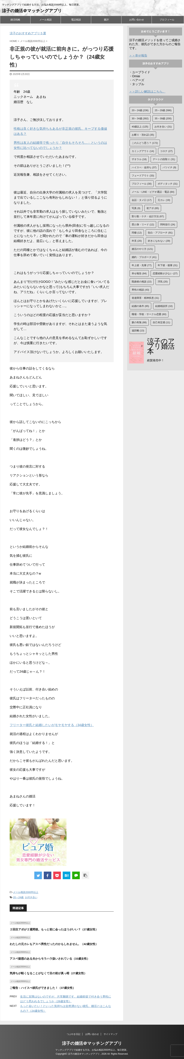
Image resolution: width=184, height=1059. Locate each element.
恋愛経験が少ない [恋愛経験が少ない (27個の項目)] (165, 273)
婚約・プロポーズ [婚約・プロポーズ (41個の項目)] (144, 257)
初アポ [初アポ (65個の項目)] (152, 208)
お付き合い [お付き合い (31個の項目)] (163, 126)
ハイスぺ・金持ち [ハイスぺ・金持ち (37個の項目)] (144, 167)
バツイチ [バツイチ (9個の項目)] (169, 167)
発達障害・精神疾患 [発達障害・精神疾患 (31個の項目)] (145, 297)
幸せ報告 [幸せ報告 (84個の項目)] (139, 273)
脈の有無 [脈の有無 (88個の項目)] (139, 322)
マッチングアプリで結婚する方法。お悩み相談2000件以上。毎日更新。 (92, 1050)
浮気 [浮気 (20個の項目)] (163, 281)
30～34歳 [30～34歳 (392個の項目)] (140, 118)
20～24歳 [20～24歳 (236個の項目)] (140, 110)
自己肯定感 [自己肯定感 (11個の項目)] (161, 322)
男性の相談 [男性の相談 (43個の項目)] (140, 289)
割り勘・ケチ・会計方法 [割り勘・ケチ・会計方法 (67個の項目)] (148, 216)
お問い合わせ (136, 19)
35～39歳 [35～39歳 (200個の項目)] (163, 118)
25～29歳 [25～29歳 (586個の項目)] (163, 110)
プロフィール (167, 19)
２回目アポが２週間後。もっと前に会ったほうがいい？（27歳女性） (54, 929)
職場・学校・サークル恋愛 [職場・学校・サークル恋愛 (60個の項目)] (149, 314)
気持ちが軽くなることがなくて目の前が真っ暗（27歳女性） (48, 973)
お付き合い (31, 897)
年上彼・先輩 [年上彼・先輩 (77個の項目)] (142, 265)
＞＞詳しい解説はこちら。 (147, 91)
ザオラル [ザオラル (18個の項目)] (139, 159)
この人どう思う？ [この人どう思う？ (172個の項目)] (145, 143)
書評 (106, 19)
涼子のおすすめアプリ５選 (28, 33)
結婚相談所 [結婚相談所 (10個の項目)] (164, 306)
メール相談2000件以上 (25, 892)
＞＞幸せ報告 (138, 55)
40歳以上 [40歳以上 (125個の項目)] (140, 126)
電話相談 (76, 19)
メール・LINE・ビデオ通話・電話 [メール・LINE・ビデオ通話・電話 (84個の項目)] (153, 191)
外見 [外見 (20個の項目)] (137, 240)
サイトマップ (110, 1034)
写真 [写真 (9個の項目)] (136, 208)
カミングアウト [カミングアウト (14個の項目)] (143, 151)
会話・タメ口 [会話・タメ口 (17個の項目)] (142, 200)
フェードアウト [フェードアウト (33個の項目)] (143, 175)
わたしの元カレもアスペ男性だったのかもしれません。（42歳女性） (54, 944)
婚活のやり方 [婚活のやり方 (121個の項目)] (142, 249)
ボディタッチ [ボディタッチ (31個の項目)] (168, 183)
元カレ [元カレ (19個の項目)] (164, 200)
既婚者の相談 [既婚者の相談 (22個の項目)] (142, 281)
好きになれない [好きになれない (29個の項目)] (159, 240)
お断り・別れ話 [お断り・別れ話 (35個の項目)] (143, 134)
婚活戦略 (15, 19)
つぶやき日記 (73, 1034)
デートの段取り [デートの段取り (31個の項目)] (164, 159)
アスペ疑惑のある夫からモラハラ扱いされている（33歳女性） (50, 958)
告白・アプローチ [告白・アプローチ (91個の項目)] (160, 232)
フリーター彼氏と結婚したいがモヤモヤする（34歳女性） (52, 725)
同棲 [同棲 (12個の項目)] (137, 232)
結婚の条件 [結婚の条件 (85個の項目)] (140, 306)
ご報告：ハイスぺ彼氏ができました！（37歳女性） (42, 987)
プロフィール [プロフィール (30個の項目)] (142, 183)
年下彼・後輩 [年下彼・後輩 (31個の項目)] (168, 265)
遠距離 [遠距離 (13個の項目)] (138, 330)
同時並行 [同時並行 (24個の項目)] (167, 224)
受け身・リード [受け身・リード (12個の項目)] (143, 224)
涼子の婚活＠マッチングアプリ (32, 10)
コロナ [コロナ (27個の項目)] (166, 151)
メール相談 (45, 19)
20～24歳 (18, 897)
